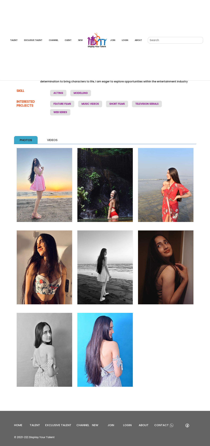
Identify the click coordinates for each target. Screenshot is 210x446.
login (127, 425)
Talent (14, 40)
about (144, 425)
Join (112, 40)
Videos (52, 140)
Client (68, 40)
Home (18, 425)
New (80, 40)
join (111, 425)
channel (82, 425)
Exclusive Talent (33, 40)
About (138, 40)
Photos (26, 140)
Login (125, 40)
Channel (53, 40)
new (95, 425)
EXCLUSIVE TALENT (58, 425)
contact (161, 425)
